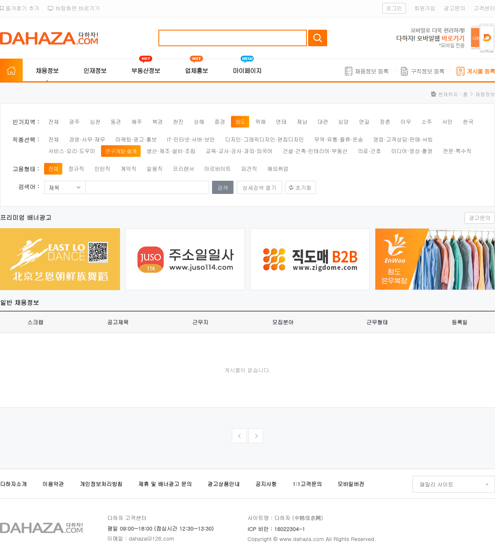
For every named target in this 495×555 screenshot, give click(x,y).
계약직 (128, 168)
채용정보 (47, 70)
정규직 (76, 168)
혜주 (136, 121)
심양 (343, 121)
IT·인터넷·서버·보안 (191, 139)
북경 (157, 121)
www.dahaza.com (301, 539)
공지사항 (266, 484)
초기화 (303, 187)
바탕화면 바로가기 (74, 8)
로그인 (394, 8)
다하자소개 (13, 484)
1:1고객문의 (307, 484)
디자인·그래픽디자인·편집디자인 (264, 139)
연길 (364, 121)
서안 (447, 121)
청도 (240, 121)
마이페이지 (247, 70)
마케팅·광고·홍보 (136, 139)
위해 (260, 121)
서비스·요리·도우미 (71, 151)
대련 (322, 121)
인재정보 (94, 70)
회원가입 (425, 8)
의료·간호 (369, 151)
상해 (198, 121)
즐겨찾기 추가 (20, 8)
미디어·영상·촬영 (412, 151)
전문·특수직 (457, 151)
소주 (426, 121)
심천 (95, 121)
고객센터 (484, 8)
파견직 (249, 168)
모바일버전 (350, 484)
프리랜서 (183, 168)
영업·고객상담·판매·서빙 (403, 139)
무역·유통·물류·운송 (338, 139)
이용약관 (53, 484)
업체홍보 (196, 70)
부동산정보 (145, 70)
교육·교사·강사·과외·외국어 (239, 151)
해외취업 (278, 168)
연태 (281, 121)
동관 (116, 121)
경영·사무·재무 (87, 139)
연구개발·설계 (121, 151)
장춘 (385, 121)
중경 (219, 121)
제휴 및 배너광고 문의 (165, 484)
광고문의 (454, 8)
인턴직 (102, 168)
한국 (468, 121)
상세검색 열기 (259, 187)
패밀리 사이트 (436, 484)
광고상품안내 (223, 484)
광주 (74, 121)
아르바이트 (217, 168)
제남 (302, 121)
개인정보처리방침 (101, 484)
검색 (317, 38)
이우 (406, 121)
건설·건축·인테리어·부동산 (315, 151)
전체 (53, 121)
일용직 (154, 168)
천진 (178, 121)
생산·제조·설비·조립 (171, 151)
